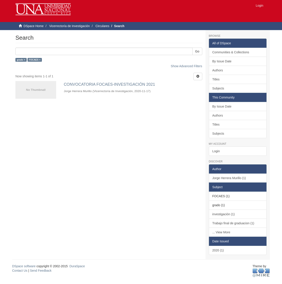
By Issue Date (222, 61)
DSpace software (24, 266)
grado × (21, 59)
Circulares (102, 26)
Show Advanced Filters (186, 66)
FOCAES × (35, 59)
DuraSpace (77, 266)
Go (197, 51)
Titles (216, 79)
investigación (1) (223, 214)
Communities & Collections (230, 52)
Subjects (218, 88)
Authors (217, 70)
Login (216, 151)
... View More (221, 232)
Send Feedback (41, 270)
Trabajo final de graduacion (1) (233, 223)
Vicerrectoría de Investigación (69, 26)
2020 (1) (218, 250)
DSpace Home (34, 26)
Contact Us (19, 270)
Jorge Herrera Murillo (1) (229, 178)
